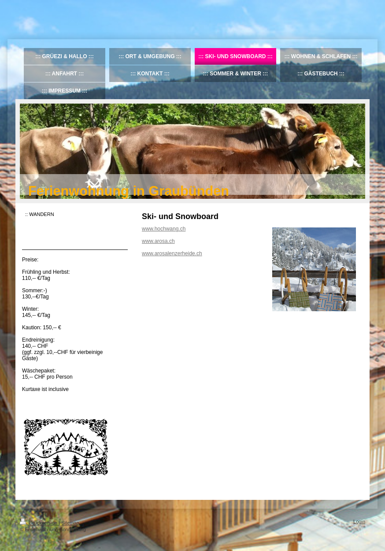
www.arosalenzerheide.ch (172, 253)
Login (359, 521)
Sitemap (70, 522)
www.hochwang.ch (163, 229)
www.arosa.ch (158, 241)
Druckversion (39, 522)
